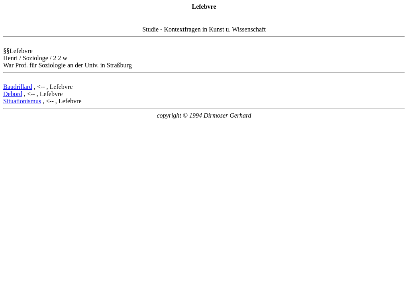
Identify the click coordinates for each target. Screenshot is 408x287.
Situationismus (22, 101)
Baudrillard (17, 86)
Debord (12, 93)
